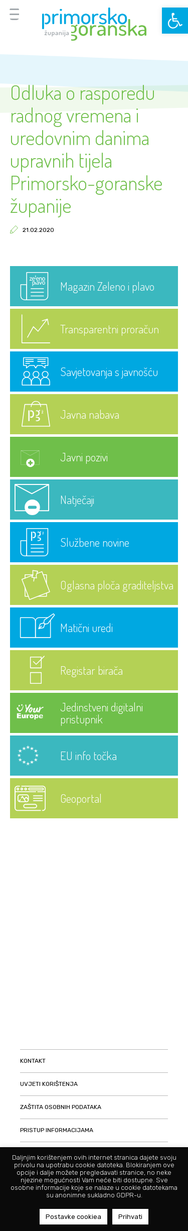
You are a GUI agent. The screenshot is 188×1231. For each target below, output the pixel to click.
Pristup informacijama (56, 1130)
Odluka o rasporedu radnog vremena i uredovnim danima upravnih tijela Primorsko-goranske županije (86, 148)
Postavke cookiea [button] (73, 1216)
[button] (175, 21)
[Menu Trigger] (14, 14)
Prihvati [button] (130, 1216)
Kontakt (33, 1060)
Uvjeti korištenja (49, 1083)
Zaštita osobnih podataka (60, 1107)
